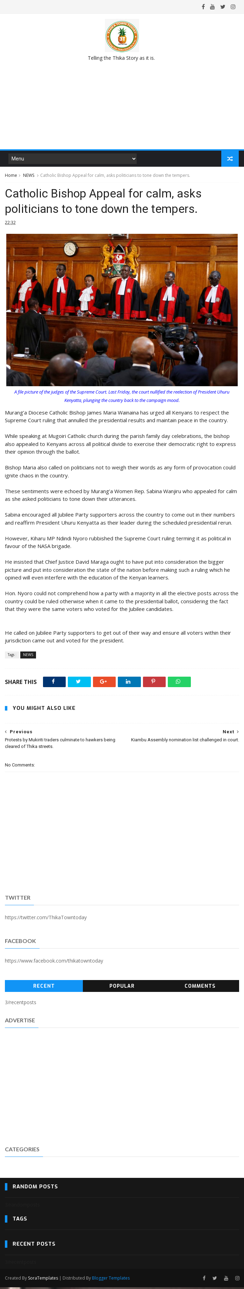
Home (11, 176)
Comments (200, 988)
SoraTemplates (43, 1280)
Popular (122, 988)
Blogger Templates (111, 1280)
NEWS (28, 176)
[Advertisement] (122, 1088)
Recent (44, 988)
